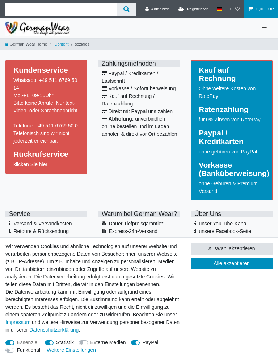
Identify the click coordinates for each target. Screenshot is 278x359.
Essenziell (28, 342)
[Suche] (126, 9)
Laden (162, 126)
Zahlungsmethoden (129, 63)
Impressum (17, 322)
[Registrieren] (193, 9)
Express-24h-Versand (133, 231)
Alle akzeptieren (232, 263)
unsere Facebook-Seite (225, 231)
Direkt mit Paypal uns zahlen (141, 111)
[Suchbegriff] (61, 9)
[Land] (219, 9)
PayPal (150, 342)
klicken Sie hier (30, 164)
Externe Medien (108, 342)
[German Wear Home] (26, 44)
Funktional (29, 350)
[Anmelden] (157, 9)
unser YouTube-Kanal (223, 223)
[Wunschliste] (235, 9)
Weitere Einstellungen (71, 350)
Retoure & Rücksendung (41, 231)
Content (60, 44)
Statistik (65, 342)
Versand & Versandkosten (42, 223)
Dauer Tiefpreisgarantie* (136, 223)
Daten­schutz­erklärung (54, 330)
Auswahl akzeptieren (231, 248)
